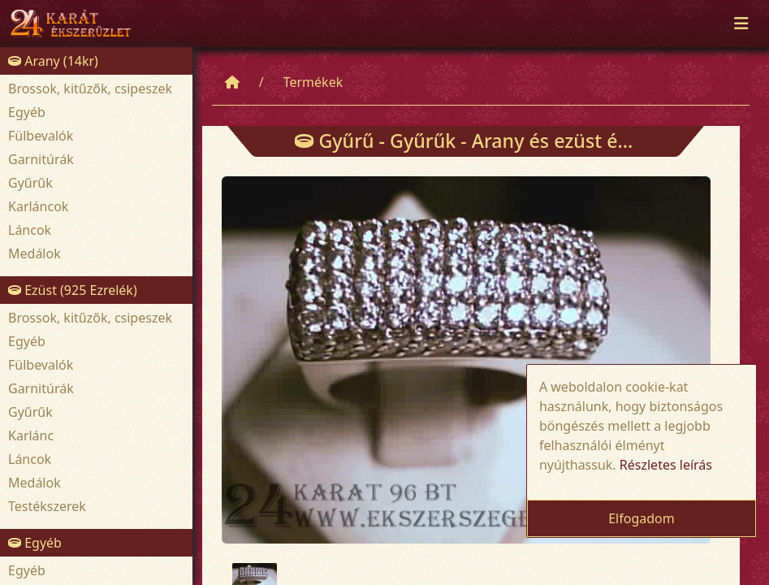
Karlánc (31, 435)
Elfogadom (641, 518)
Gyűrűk (30, 183)
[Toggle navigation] (741, 23)
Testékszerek (47, 506)
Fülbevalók (40, 136)
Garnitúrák (41, 159)
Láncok (29, 230)
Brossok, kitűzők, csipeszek (90, 89)
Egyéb (26, 112)
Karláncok (38, 206)
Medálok (34, 253)
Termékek (313, 82)
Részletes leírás (666, 465)
